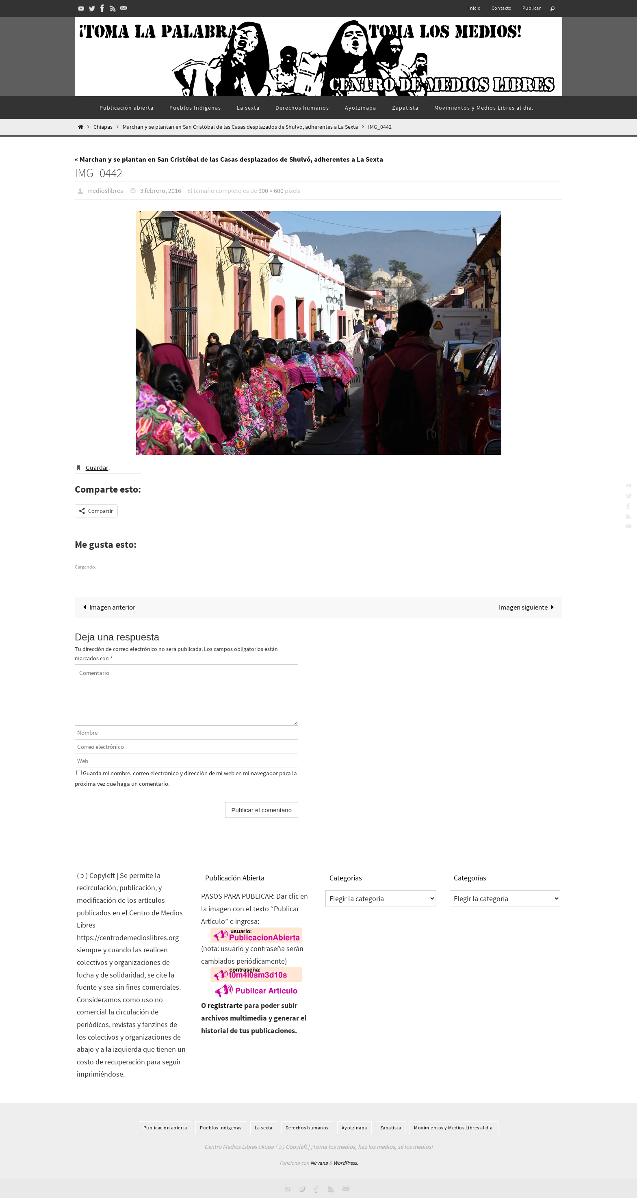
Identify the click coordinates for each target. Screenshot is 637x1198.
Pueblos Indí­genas (221, 1127)
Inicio (474, 8)
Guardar (97, 467)
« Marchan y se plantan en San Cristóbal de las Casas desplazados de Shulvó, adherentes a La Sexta (229, 159)
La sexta (264, 1127)
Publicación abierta (165, 1127)
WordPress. (346, 1162)
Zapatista (390, 1127)
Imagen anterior (107, 606)
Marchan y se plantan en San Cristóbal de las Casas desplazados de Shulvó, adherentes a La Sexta (240, 126)
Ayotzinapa (354, 1127)
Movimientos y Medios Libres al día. (454, 1127)
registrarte (225, 1005)
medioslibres (105, 190)
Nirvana (319, 1162)
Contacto (502, 8)
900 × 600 (271, 190)
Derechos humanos (307, 1127)
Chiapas (103, 126)
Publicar (531, 8)
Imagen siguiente (528, 606)
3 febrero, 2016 (160, 190)
